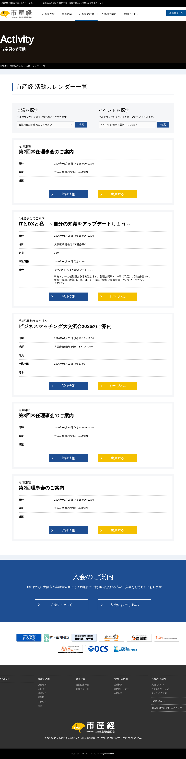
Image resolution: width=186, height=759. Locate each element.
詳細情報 (68, 194)
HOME (3, 66)
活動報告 (118, 693)
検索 (81, 124)
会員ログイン (176, 13)
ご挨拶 (41, 689)
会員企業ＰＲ (82, 689)
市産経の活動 (16, 66)
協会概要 (42, 685)
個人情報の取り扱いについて (167, 708)
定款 (40, 706)
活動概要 (118, 685)
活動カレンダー (121, 689)
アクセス (42, 701)
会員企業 (80, 678)
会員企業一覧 (82, 685)
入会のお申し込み (124, 605)
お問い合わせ (159, 701)
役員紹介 (42, 693)
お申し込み (118, 296)
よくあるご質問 (159, 693)
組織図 (41, 697)
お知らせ (4, 678)
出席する (117, 194)
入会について (62, 605)
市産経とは (44, 678)
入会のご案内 (159, 678)
